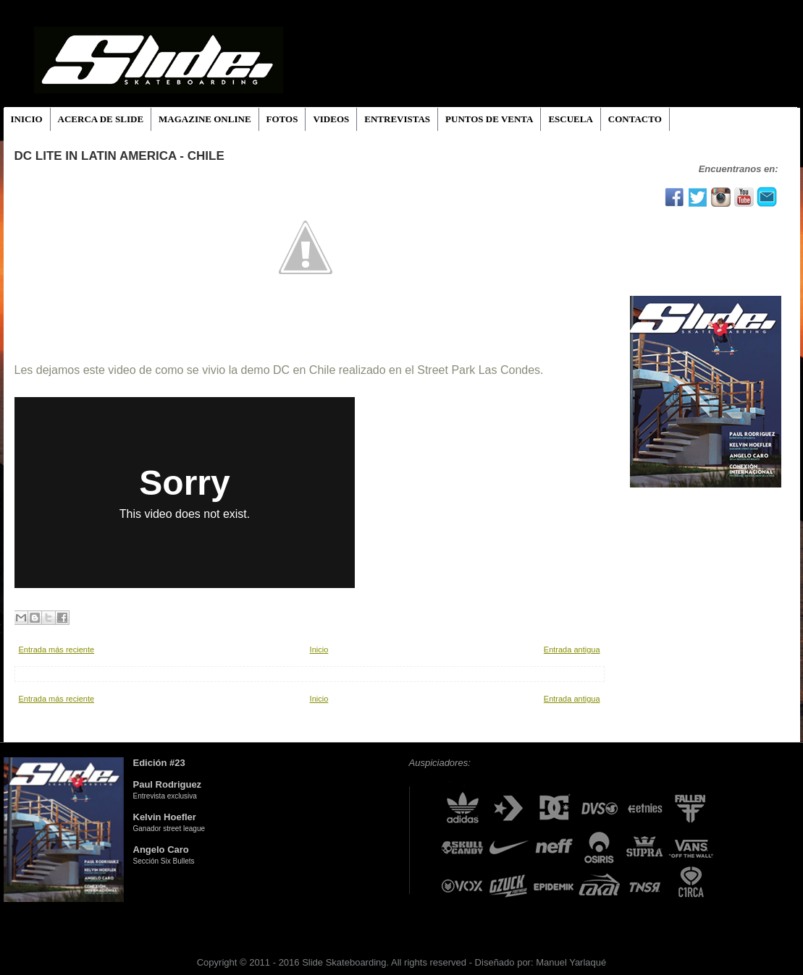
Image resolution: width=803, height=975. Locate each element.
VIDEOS (331, 119)
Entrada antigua (572, 649)
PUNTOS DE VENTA (489, 119)
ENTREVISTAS (397, 119)
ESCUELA (570, 119)
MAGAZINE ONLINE (205, 119)
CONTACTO (635, 119)
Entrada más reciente (57, 649)
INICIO (27, 119)
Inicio (319, 649)
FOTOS (282, 119)
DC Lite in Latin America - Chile (119, 156)
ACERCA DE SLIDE (100, 119)
